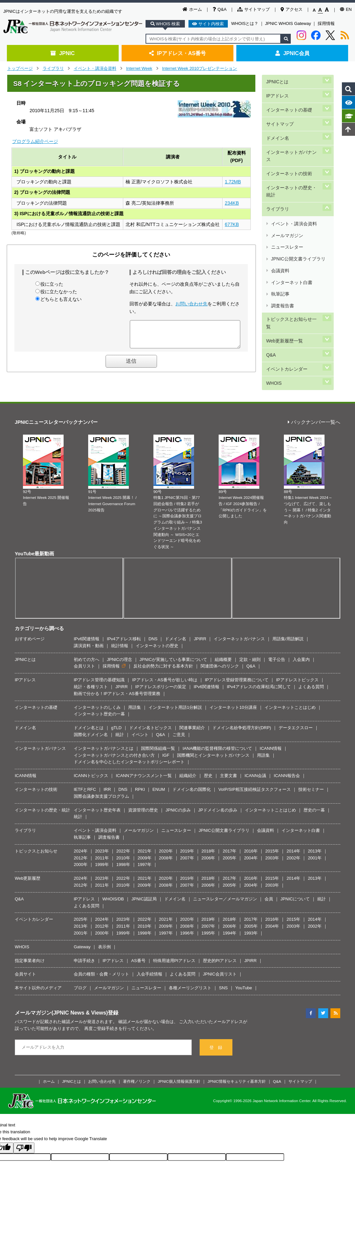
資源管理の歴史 (143, 796)
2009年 (144, 844)
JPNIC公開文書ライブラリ (298, 209)
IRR (107, 776)
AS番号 (138, 947)
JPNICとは (277, 79)
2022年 (123, 837)
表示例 (104, 933)
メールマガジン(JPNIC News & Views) (61, 999)
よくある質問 (311, 673)
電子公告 (276, 646)
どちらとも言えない (61, 299)
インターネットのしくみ (97, 694)
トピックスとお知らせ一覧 (293, 250)
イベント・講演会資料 (95, 68)
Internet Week (139, 68)
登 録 (215, 1034)
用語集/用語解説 (288, 625)
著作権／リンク (136, 1068)
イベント (139, 721)
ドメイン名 (277, 124)
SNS (223, 974)
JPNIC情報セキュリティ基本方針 (236, 1068)
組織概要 (223, 646)
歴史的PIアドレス (220, 947)
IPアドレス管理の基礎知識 (99, 667)
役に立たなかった (58, 291)
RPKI (140, 776)
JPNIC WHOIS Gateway (288, 23)
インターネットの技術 (289, 146)
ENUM (158, 776)
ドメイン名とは (89, 714)
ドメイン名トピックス (150, 714)
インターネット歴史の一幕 (99, 701)
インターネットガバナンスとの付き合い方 (114, 742)
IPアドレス (277, 91)
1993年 (251, 919)
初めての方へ (86, 646)
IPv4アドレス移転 (124, 625)
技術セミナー (311, 776)
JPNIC (62, 53)
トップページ (20, 68)
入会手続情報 (149, 961)
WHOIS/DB (113, 885)
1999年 (102, 851)
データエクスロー (296, 714)
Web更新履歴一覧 (284, 261)
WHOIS (273, 294)
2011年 (102, 844)
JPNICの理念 (119, 646)
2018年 (208, 837)
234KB (232, 203)
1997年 (144, 851)
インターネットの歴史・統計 (293, 160)
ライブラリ (53, 68)
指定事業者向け (30, 947)
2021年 (144, 837)
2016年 (251, 837)
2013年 (315, 837)
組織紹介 (187, 762)
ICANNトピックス (91, 762)
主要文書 (228, 762)
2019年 (187, 837)
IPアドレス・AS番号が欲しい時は (164, 667)
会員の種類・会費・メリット (101, 961)
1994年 (229, 919)
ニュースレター (287, 201)
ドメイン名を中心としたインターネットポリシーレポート (129, 749)
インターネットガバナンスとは (103, 735)
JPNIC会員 (292, 53)
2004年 (251, 844)
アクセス (292, 9)
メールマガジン (287, 194)
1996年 (187, 919)
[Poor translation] (23, 1134)
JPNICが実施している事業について (173, 646)
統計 (119, 721)
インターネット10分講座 (233, 694)
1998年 (123, 851)
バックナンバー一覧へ (314, 409)
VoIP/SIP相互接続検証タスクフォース (254, 776)
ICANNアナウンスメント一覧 (143, 762)
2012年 (81, 844)
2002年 (293, 844)
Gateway (82, 933)
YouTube (243, 974)
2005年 (229, 844)
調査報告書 (282, 240)
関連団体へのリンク (220, 653)
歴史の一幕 (314, 796)
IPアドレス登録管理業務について (236, 667)
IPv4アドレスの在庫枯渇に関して (259, 673)
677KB (232, 224)
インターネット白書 (291, 225)
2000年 (81, 851)
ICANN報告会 (287, 762)
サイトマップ (253, 9)
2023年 (102, 837)
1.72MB (233, 181)
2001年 (315, 844)
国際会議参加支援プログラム (101, 783)
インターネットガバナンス (293, 135)
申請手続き (84, 947)
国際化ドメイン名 (91, 721)
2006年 (208, 844)
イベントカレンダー (286, 283)
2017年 (229, 837)
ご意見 (178, 721)
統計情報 (119, 632)
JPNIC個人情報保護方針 (179, 1068)
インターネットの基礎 (289, 101)
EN (346, 9)
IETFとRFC (85, 776)
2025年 (81, 906)
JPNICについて (295, 885)
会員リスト (84, 653)
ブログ (80, 974)
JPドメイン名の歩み (217, 796)
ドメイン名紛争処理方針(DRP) (241, 714)
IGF (165, 742)
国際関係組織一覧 (158, 735)
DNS (152, 625)
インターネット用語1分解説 (175, 694)
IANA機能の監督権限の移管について (217, 735)
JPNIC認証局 (144, 885)
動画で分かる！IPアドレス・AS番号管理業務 (117, 680)
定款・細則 (250, 646)
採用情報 (326, 23)
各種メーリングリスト (190, 974)
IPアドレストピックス (297, 667)
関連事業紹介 (192, 714)
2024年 (81, 837)
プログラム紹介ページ (35, 141)
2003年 (272, 844)
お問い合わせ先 (191, 303)
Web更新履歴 (28, 865)
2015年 (272, 837)
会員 (269, 885)
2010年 (123, 844)
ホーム (192, 9)
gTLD (116, 714)
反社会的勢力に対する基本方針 (163, 653)
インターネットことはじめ (290, 694)
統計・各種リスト (91, 673)
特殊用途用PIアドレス (174, 947)
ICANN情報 (270, 735)
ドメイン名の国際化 (191, 776)
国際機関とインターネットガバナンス (213, 742)
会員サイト (25, 961)
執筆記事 (280, 232)
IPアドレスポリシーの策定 (160, 673)
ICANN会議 (255, 762)
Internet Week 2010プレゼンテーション (199, 68)
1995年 (208, 919)
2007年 (187, 844)
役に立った (51, 284)
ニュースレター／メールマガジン (225, 885)
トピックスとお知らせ (36, 837)
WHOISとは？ (244, 23)
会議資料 (280, 217)
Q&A (220, 9)
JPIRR (200, 625)
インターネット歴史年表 (97, 796)
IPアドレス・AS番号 (177, 53)
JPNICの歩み (178, 796)
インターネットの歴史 (157, 632)
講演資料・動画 (89, 632)
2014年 (293, 837)
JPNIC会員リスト (220, 961)
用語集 (134, 694)
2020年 (166, 837)
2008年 (166, 844)
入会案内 (301, 646)
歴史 (208, 762)
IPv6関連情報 (86, 625)
